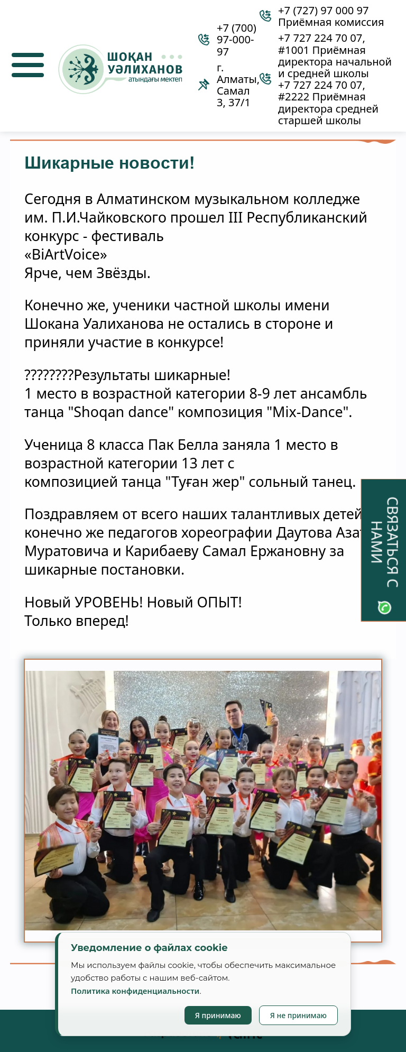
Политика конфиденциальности (135, 990)
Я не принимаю (298, 1015)
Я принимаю (218, 1015)
